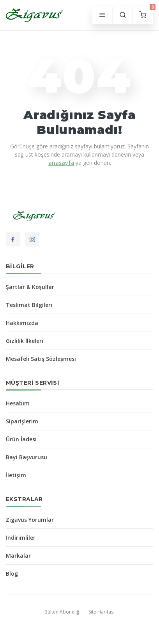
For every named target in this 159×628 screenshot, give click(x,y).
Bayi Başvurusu (26, 457)
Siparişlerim (22, 421)
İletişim (16, 475)
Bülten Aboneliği (62, 611)
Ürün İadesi (21, 439)
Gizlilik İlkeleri (24, 340)
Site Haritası (101, 611)
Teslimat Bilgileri (29, 305)
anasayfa (61, 162)
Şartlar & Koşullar (30, 287)
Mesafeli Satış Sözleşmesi (41, 358)
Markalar (18, 555)
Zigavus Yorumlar (30, 519)
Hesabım (18, 403)
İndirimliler (20, 537)
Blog (12, 573)
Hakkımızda (22, 322)
